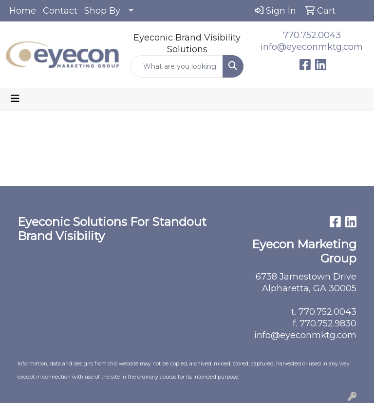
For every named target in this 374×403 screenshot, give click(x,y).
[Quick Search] (177, 66)
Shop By (102, 10)
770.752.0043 (312, 35)
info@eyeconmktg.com (312, 46)
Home (22, 10)
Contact (60, 10)
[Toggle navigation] (15, 98)
